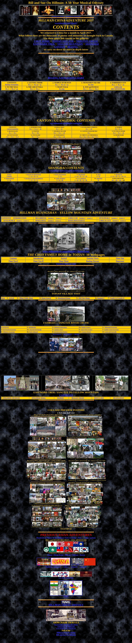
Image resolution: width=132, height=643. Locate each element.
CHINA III (118, 87)
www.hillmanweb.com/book (58, 16)
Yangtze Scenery (86, 327)
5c (119, 176)
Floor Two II (38, 261)
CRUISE (76, 334)
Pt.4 (93, 137)
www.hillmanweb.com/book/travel (72, 16)
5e (125, 176)
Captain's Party (58, 329)
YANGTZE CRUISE (87, 41)
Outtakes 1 (51, 218)
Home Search (46, 298)
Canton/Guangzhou (12, 129)
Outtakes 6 (115, 220)
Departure (120, 261)
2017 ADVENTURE (118, 89)
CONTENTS (6, 218)
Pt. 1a (36, 84)
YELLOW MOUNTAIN (70, 44)
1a (31, 176)
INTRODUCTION (19, 218)
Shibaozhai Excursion (110, 327)
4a (99, 176)
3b (80, 176)
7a (31, 180)
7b (34, 180)
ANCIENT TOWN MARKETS (34, 178)
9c (83, 180)
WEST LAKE (99, 398)
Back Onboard (33, 332)
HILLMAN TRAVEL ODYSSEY (66, 604)
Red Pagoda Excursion (9, 329)
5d (122, 176)
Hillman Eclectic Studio (66, 633)
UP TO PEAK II (9, 220)
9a (77, 180)
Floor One (120, 258)
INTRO (9, 174)
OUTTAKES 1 (57, 334)
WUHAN (60, 398)
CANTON (59, 46)
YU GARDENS (81, 178)
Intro (3, 298)
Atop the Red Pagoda (35, 329)
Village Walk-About (26, 298)
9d (86, 180)
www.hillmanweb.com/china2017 (66, 23)
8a (59, 180)
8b (62, 180)
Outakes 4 (19, 220)
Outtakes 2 (82, 218)
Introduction (38, 258)
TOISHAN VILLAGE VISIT (66, 264)
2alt (116, 180)
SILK (99, 174)
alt (40, 84)
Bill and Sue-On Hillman (66, 635)
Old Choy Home (84, 298)
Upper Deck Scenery (86, 329)
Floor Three (64, 261)
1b (34, 176)
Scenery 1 (58, 218)
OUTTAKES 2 (67, 334)
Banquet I (100, 298)
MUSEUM (119, 174)
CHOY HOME (42, 41)
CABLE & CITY (105, 220)
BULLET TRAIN (78, 398)
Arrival (64, 258)
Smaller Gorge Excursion (111, 329)
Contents (9, 176)
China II (74, 567)
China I (66, 567)
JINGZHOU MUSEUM (11, 398)
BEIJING (73, 46)
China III (83, 567)
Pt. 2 (119, 84)
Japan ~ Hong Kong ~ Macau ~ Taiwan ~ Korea (66, 555)
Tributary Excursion (9, 332)
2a (61, 176)
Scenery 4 (26, 220)
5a (113, 176)
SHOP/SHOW (10, 178)
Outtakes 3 (114, 218)
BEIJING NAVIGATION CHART (66, 77)
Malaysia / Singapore (53, 567)
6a (10, 180)
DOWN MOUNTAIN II (76, 220)
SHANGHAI (92, 44)
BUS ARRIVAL (41, 218)
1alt (112, 180)
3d (86, 176)
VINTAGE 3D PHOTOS (66, 627)
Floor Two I (13, 261)
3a (77, 176)
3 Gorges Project (86, 332)
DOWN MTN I (40, 220)
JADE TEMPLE (60, 178)
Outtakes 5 (51, 220)
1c (37, 176)
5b (116, 176)
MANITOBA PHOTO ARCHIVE (66, 625)
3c (83, 176)
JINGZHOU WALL (39, 398)
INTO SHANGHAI (60, 174)
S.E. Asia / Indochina (66, 578)
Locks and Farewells (110, 332)
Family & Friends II (117, 298)
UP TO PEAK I (104, 218)
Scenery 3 (122, 218)
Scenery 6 (123, 220)
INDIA (66, 596)
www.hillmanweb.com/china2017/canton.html (66, 123)
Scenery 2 (90, 218)
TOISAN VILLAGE (63, 41)
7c (37, 180)
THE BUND (81, 174)
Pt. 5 (97, 137)
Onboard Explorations (60, 327)
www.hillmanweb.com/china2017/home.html (66, 251)
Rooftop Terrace (92, 261)
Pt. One (91, 84)
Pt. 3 (96, 89)
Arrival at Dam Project (61, 332)
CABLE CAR (73, 218)
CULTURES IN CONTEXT (66, 628)
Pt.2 (38, 133)
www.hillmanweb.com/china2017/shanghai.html (66, 170)
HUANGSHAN (118, 398)
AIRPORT (99, 178)
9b (80, 180)
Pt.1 (116, 129)
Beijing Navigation (11, 84)
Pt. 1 (29, 84)
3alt (120, 180)
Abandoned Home (64, 298)
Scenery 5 (58, 220)
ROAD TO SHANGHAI (34, 174)
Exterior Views (92, 258)
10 (98, 180)
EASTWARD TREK (44, 44)
